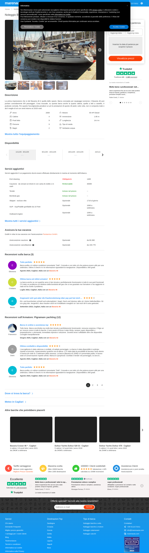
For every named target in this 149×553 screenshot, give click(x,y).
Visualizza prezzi (125, 58)
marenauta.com (131, 534)
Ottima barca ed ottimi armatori (34, 279)
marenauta (14, 3)
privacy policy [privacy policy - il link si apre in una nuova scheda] (97, 10)
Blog (7, 537)
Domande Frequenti (13, 527)
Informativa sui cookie (13, 548)
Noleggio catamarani (91, 530)
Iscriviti (89, 507)
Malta (49, 537)
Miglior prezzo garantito (14, 530)
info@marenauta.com (134, 530)
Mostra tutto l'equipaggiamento (22, 134)
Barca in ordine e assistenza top (34, 325)
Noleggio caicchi (89, 534)
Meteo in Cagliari (16, 401)
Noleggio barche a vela (92, 523)
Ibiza (49, 548)
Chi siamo (9, 523)
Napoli (49, 544)
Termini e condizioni (13, 544)
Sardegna (51, 523)
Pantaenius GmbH (50, 234)
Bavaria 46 (53, 271)
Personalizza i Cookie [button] (32, 27)
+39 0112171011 (132, 527)
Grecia (49, 530)
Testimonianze (10, 541)
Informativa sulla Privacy (14, 551)
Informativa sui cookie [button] (62, 14)
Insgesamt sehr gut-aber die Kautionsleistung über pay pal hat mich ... (51, 298)
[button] (127, 5)
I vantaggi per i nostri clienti (15, 534)
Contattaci (128, 523)
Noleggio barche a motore (93, 527)
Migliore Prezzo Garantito (23, 472)
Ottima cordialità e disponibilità (34, 346)
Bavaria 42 (53, 338)
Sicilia (49, 534)
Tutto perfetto (26, 262)
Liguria (49, 541)
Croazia (50, 527)
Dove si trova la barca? (19, 393)
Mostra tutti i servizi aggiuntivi (23, 221)
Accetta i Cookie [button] (119, 27)
